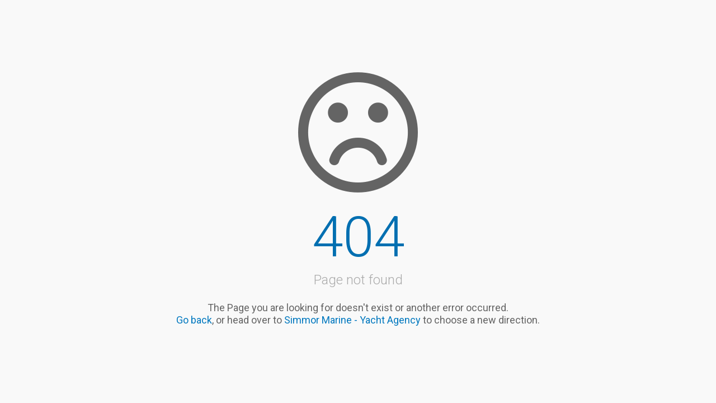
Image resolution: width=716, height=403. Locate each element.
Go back (194, 320)
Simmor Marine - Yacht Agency (352, 320)
